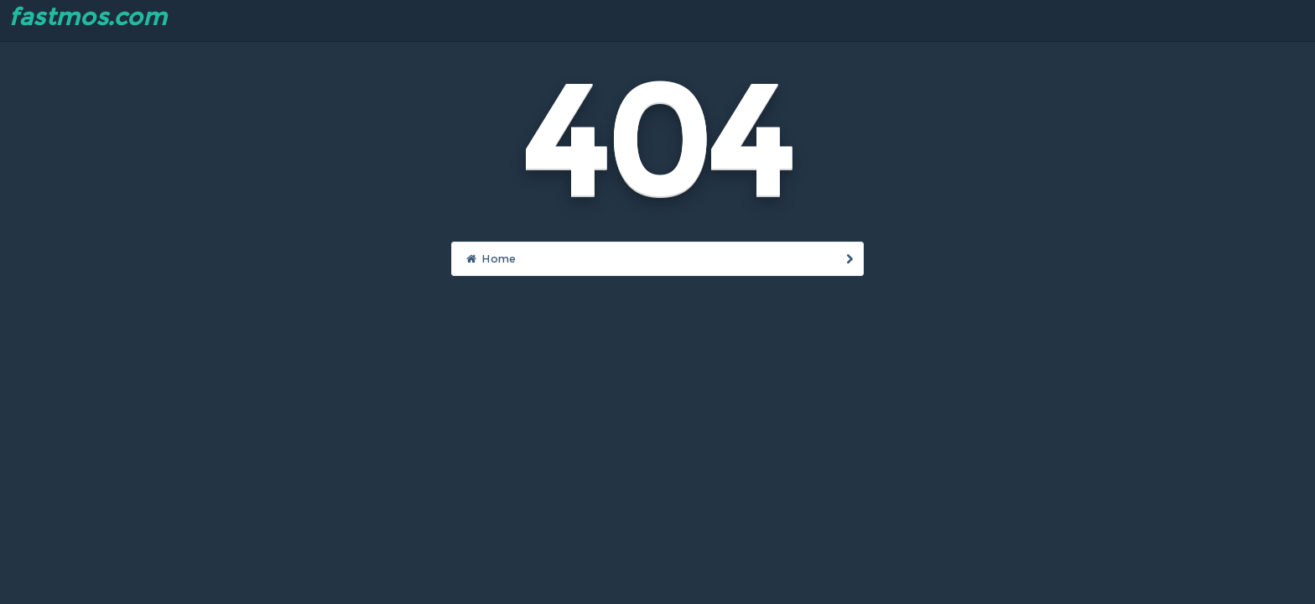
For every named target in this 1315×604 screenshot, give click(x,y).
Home (660, 258)
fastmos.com (87, 17)
